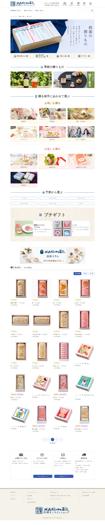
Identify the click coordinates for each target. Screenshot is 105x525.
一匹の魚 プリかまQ (16, 339)
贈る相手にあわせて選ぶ (42, 55)
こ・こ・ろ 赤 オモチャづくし (41, 399)
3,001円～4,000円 (81, 199)
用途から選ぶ (22, 16)
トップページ (13, 16)
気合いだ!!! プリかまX (59, 370)
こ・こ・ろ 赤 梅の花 (60, 431)
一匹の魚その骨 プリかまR (39, 339)
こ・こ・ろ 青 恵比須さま (18, 431)
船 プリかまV (14, 370)
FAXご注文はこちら (42, 481)
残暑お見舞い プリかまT (17, 307)
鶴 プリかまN (36, 307)
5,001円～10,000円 (52, 207)
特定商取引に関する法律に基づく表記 (60, 500)
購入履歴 (29, 500)
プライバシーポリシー (56, 503)
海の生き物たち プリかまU (82, 339)
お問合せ (12, 503)
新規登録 (78, 5)
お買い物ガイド (72, 5)
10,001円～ (81, 207)
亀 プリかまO (57, 307)
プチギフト (84, 55)
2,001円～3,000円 (52, 199)
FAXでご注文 (64, 5)
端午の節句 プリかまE (81, 433)
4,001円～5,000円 (24, 207)
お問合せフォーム (63, 481)
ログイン (12, 500)
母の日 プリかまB (58, 402)
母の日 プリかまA (15, 402)
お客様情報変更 (31, 507)
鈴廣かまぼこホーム (87, 497)
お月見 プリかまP (80, 307)
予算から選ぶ (63, 55)
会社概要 (84, 500)
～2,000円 (24, 199)
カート (90, 5)
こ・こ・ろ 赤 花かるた (82, 368)
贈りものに (29, 16)
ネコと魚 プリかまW (38, 370)
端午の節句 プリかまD (38, 433)
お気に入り (30, 503)
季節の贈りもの (21, 55)
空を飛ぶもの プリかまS (60, 339)
